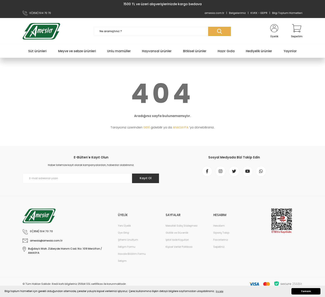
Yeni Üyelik (124, 225)
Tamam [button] (306, 291)
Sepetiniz (218, 247)
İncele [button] (219, 291)
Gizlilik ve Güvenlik (177, 232)
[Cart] (296, 31)
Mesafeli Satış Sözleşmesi (182, 225)
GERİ (146, 127)
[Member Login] (274, 31)
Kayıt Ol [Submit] (146, 178)
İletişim (122, 261)
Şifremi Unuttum (128, 239)
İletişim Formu (126, 247)
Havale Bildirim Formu (132, 254)
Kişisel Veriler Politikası (179, 247)
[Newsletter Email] (91, 178)
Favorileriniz (220, 239)
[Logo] (41, 31)
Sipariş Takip (221, 232)
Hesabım (219, 225)
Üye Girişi (123, 232)
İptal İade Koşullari (177, 239)
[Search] (162, 31)
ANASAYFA (180, 127)
